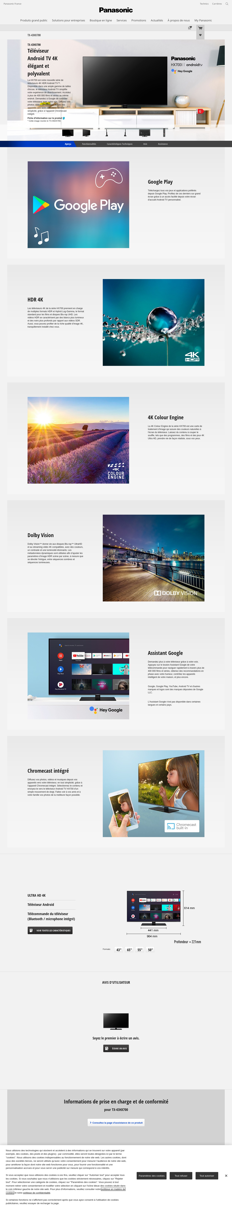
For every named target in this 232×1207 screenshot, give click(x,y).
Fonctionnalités (89, 143)
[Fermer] (226, 1176)
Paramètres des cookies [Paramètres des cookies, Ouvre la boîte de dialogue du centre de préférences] (151, 1175)
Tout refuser (181, 1175)
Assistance (163, 143)
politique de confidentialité (36, 1192)
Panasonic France (12, 3)
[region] (116, 1176)
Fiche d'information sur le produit (46, 118)
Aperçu (67, 143)
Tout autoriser (207, 1175)
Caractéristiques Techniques (119, 143)
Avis (145, 143)
